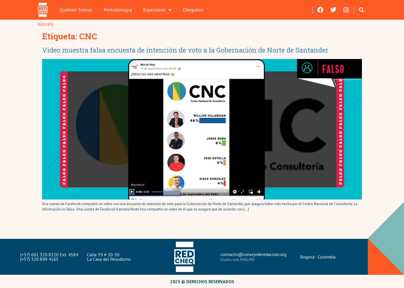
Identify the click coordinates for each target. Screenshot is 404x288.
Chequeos (193, 9)
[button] (361, 9)
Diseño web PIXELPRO (238, 259)
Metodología (118, 9)
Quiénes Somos (75, 9)
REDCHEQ (45, 24)
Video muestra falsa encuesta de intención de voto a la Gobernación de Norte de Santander (186, 50)
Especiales (157, 9)
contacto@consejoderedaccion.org (253, 254)
